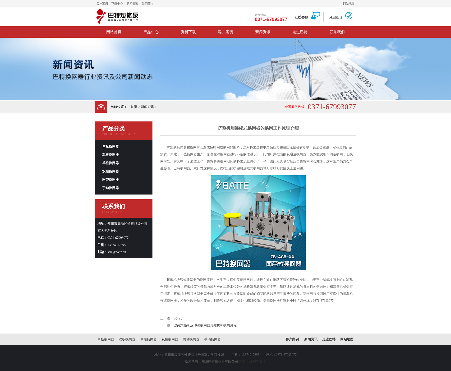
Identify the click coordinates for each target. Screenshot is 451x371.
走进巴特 (300, 32)
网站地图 (348, 3)
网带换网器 (110, 179)
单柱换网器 (110, 163)
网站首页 (113, 32)
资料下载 (188, 32)
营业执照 (245, 361)
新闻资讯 (132, 3)
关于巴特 (147, 3)
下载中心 (117, 3)
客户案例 (102, 3)
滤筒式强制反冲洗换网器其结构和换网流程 (205, 325)
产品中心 (151, 32)
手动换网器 (110, 188)
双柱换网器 (110, 171)
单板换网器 (110, 146)
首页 (134, 107)
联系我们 (337, 32)
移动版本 (259, 361)
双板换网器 (110, 155)
